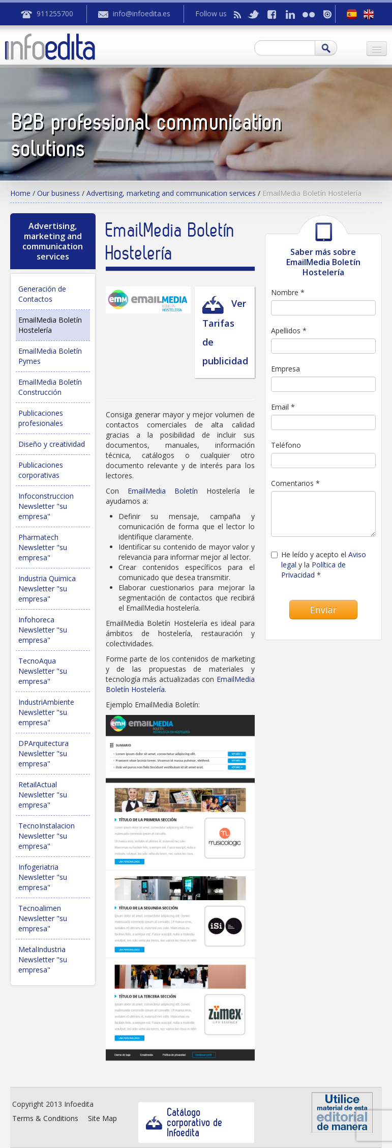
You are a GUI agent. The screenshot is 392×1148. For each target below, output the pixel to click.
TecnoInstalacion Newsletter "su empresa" (46, 836)
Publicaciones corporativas (40, 470)
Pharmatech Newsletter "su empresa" (42, 547)
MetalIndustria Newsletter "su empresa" (42, 959)
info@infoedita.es (141, 13)
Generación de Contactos (42, 294)
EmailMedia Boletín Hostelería (50, 325)
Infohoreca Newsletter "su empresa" (42, 630)
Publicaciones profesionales (40, 418)
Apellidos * (289, 330)
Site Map (102, 1118)
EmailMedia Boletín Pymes (50, 356)
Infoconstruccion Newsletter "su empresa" (46, 506)
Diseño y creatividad (51, 444)
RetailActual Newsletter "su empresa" (42, 795)
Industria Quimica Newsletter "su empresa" (47, 588)
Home (20, 193)
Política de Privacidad (313, 570)
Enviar (323, 610)
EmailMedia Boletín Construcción (50, 387)
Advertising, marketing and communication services (171, 193)
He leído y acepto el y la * (318, 565)
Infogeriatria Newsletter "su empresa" (42, 877)
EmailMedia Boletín (167, 491)
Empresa (285, 369)
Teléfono (286, 445)
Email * (283, 407)
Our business (58, 193)
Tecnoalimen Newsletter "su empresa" (42, 918)
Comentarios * (295, 483)
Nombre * (288, 292)
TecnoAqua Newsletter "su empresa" (42, 671)
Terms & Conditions (45, 1118)
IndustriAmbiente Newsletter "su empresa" (46, 712)
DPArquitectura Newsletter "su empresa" (43, 753)
